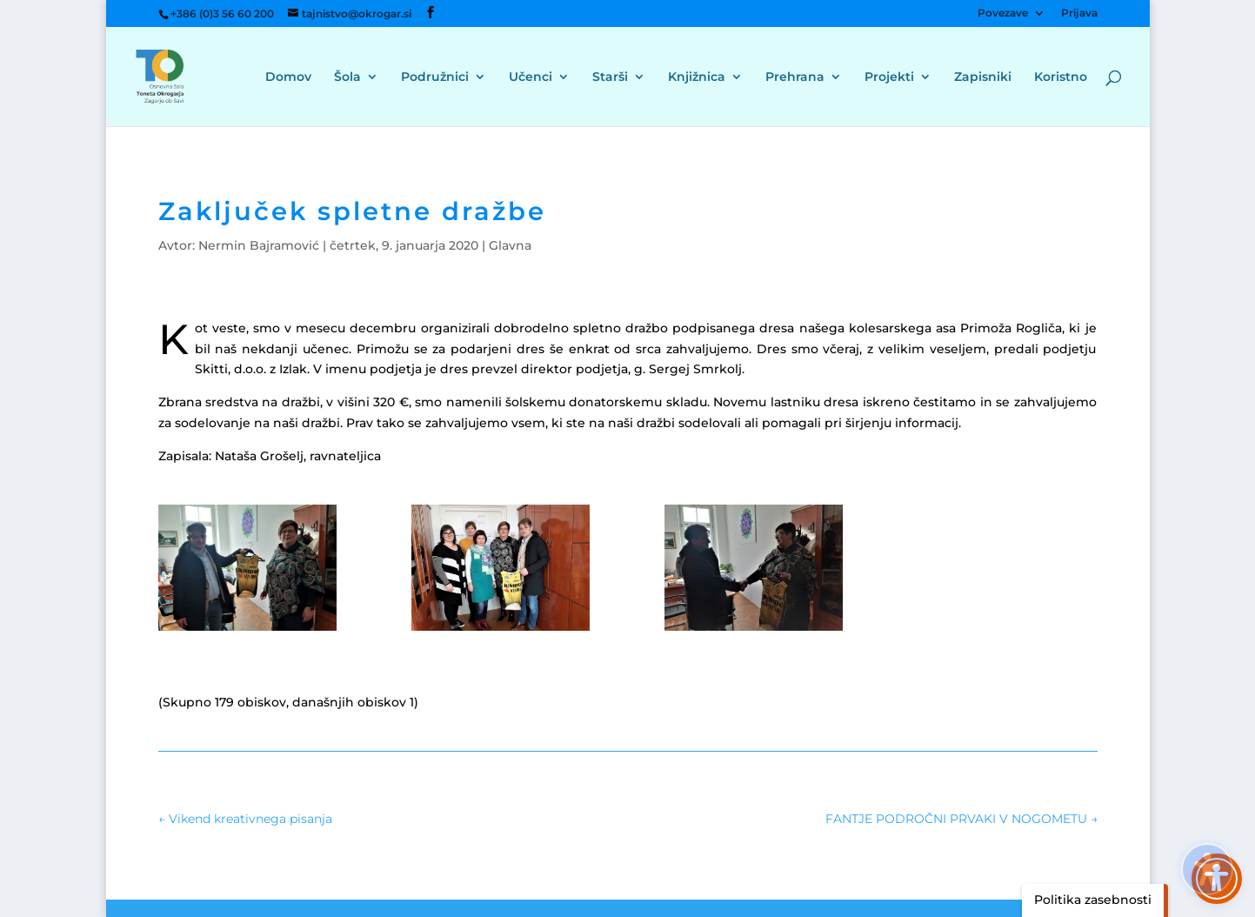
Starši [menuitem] (610, 77)
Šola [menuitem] (347, 77)
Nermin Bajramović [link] (258, 245)
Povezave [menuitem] (1003, 13)
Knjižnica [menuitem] (696, 77)
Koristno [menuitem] (1060, 77)
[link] (175, 76)
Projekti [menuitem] (889, 77)
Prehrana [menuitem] (794, 77)
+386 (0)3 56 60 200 (222, 13)
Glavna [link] (510, 245)
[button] (430, 12)
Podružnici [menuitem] (435, 77)
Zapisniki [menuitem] (982, 77)
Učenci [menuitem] (530, 77)
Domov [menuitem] (288, 77)
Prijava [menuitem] (1079, 13)
